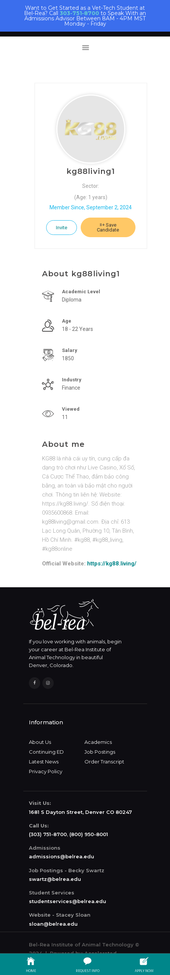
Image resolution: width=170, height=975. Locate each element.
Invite (61, 227)
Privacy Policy (45, 771)
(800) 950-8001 (88, 834)
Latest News (44, 762)
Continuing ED (46, 752)
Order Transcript (104, 762)
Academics (98, 742)
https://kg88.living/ (112, 563)
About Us (40, 742)
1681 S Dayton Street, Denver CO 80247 (80, 812)
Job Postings (99, 752)
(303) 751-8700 (48, 834)
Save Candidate (108, 227)
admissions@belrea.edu (61, 856)
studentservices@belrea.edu (67, 901)
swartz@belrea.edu (55, 879)
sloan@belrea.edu (53, 924)
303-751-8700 (79, 13)
